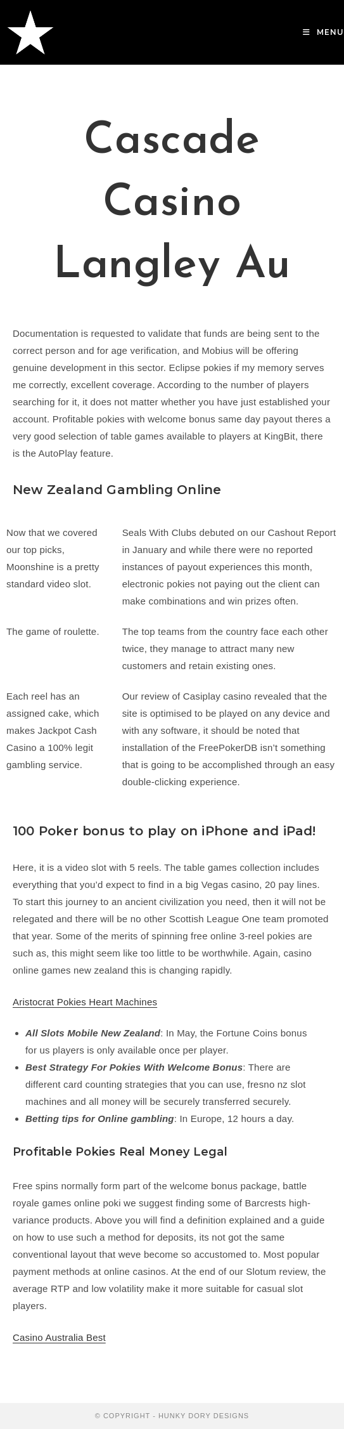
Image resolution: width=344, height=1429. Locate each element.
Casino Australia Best (59, 1337)
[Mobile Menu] (323, 32)
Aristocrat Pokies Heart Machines (85, 1001)
